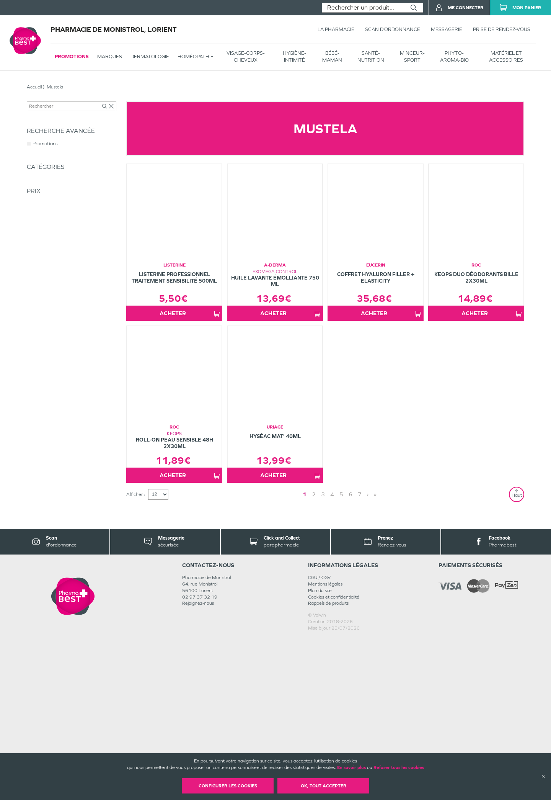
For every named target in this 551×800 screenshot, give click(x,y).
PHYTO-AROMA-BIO (454, 56)
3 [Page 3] (340, 656)
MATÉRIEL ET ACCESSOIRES (506, 56)
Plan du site (320, 752)
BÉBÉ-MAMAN (332, 56)
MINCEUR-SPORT (412, 56)
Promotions (72, 56)
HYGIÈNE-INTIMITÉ (294, 56)
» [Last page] (355, 656)
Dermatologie (149, 56)
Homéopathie (196, 56)
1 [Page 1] (321, 656)
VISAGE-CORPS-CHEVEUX (246, 56)
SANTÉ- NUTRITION (370, 56)
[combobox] (363, 7)
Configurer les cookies (228, 786)
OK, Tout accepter (323, 786)
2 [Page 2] (331, 656)
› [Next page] (348, 656)
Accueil (34, 87)
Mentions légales (325, 746)
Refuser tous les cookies (398, 767)
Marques (109, 56)
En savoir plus (351, 767)
